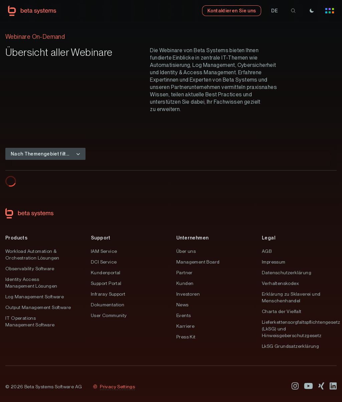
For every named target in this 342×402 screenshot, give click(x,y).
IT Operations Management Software (30, 321)
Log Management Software (34, 296)
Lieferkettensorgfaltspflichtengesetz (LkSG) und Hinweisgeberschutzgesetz (299, 328)
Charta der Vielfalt (282, 311)
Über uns (186, 251)
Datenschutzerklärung (286, 272)
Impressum (274, 262)
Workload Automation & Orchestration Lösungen (32, 254)
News (182, 304)
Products (16, 237)
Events (183, 315)
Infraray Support (108, 294)
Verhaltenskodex (280, 283)
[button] (274, 10)
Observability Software (29, 268)
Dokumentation (107, 304)
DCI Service (104, 262)
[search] (293, 10)
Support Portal (106, 283)
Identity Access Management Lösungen (31, 283)
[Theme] (312, 11)
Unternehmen (192, 237)
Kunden (184, 283)
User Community (109, 315)
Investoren (188, 294)
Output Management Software (38, 307)
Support (101, 237)
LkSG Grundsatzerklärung (290, 346)
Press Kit (186, 336)
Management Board (197, 262)
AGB (267, 251)
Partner (184, 272)
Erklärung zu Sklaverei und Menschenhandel (291, 297)
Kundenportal (106, 272)
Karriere (185, 326)
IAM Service (104, 251)
